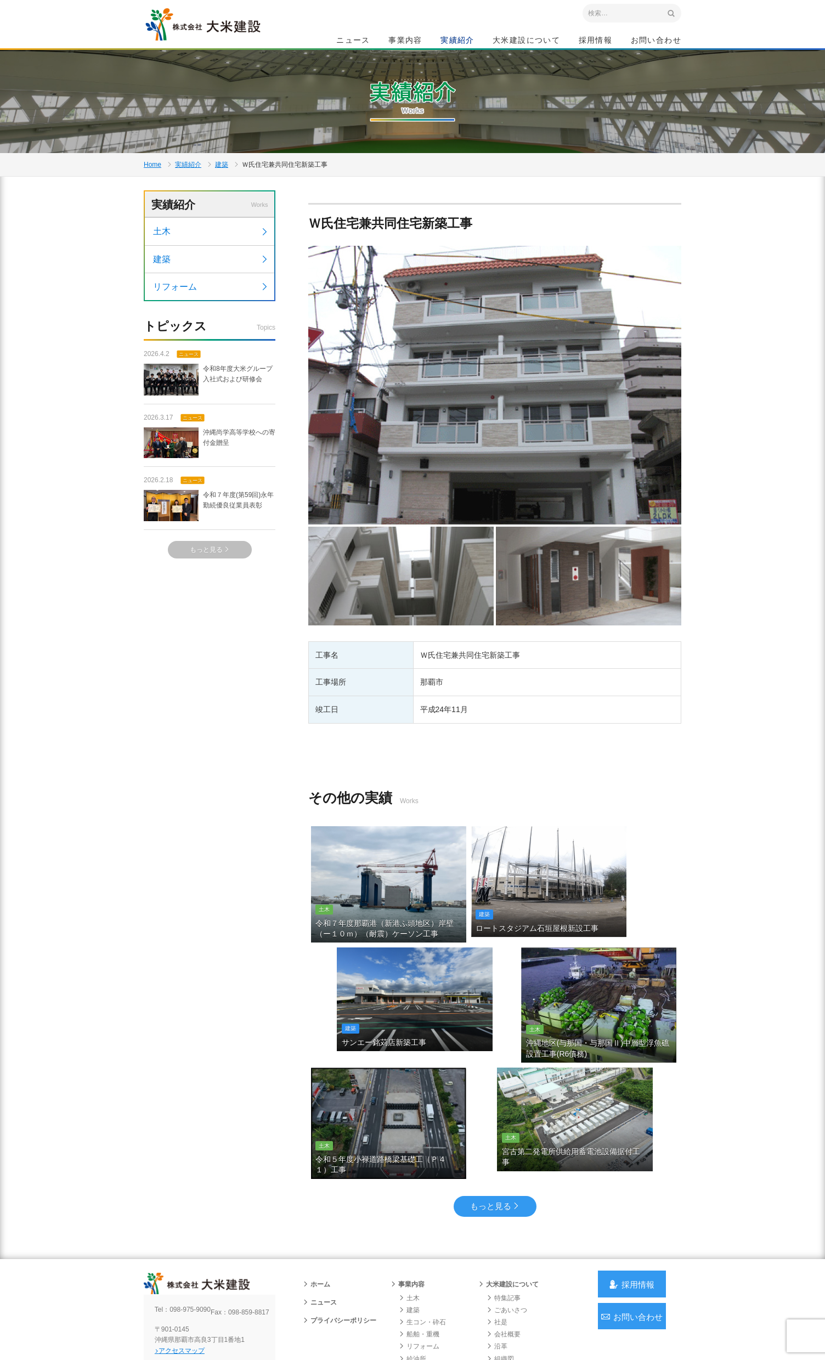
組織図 (500, 1286)
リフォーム (211, 343)
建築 (221, 201)
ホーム (316, 1212)
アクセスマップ (191, 1287)
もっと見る (210, 607)
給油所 (412, 1286)
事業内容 (405, 41)
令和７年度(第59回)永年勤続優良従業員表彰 (209, 563)
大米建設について (526, 41)
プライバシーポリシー (339, 1248)
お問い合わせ (656, 41)
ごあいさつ (507, 1238)
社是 (497, 1250)
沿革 (497, 1274)
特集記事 (504, 1225)
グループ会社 (510, 1298)
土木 (211, 288)
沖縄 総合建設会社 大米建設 (220, 36)
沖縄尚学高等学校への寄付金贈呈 (209, 501)
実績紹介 (457, 41)
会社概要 (504, 1262)
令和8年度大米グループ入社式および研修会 (208, 438)
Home (152, 201)
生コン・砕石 (422, 1250)
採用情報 (596, 41)
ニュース (353, 41)
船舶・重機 (419, 1262)
